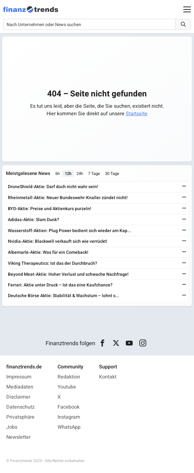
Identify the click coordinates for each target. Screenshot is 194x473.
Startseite (136, 113)
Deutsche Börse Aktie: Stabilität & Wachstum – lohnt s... (63, 295)
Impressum (18, 377)
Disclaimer (18, 397)
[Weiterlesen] (184, 186)
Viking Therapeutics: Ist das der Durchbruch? (52, 263)
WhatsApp (69, 427)
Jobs (11, 427)
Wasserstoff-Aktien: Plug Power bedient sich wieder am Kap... (69, 230)
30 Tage (112, 174)
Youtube (67, 387)
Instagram (69, 417)
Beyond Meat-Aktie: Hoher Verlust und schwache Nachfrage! (68, 274)
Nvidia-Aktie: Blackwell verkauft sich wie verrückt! (57, 241)
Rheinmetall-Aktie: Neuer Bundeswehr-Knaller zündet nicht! (68, 197)
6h (57, 174)
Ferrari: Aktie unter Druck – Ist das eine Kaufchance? (60, 285)
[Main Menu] (187, 9)
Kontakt (107, 377)
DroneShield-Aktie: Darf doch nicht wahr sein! (53, 186)
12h (68, 174)
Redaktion (69, 377)
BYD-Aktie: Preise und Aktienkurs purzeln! (49, 208)
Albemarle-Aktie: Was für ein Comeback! (48, 252)
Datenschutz (20, 407)
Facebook (69, 407)
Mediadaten (19, 387)
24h (79, 174)
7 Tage (94, 174)
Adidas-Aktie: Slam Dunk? (33, 219)
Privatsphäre (20, 417)
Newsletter (18, 437)
